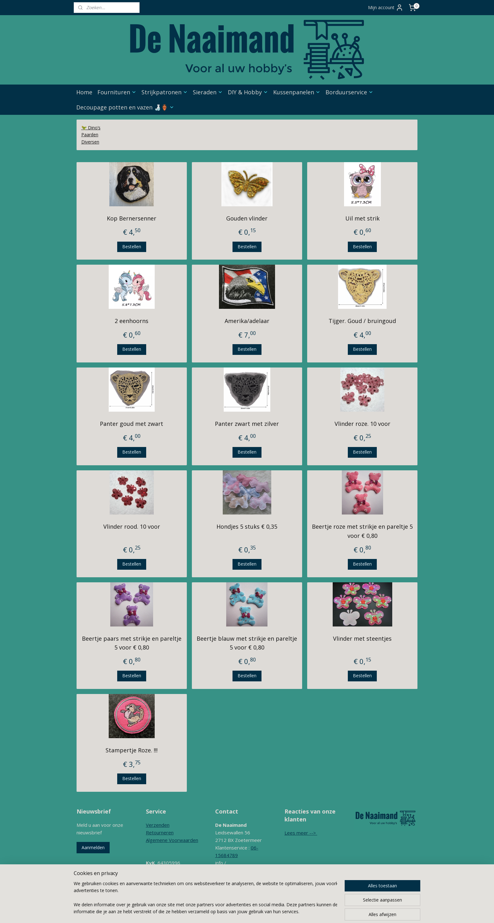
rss (259, 911)
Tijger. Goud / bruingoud (362, 321)
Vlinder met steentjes (362, 638)
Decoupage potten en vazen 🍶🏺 (125, 107)
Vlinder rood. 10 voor (131, 526)
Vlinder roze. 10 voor (362, 423)
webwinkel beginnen (283, 911)
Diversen (90, 142)
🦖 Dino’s (91, 128)
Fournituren (116, 92)
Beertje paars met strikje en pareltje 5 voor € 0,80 (131, 643)
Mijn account (385, 7)
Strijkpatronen (164, 92)
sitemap (246, 911)
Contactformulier (233, 885)
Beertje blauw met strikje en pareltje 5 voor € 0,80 (247, 643)
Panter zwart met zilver (247, 423)
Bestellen (131, 247)
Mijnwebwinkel (338, 911)
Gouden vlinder (246, 218)
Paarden (89, 135)
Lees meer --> (300, 833)
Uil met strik (362, 218)
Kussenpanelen (296, 92)
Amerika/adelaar (247, 321)
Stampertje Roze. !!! (132, 750)
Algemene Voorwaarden (172, 840)
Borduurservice (349, 92)
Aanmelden (93, 847)
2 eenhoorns (131, 321)
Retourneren (160, 832)
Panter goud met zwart (131, 423)
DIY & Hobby (248, 92)
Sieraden (208, 92)
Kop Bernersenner (131, 218)
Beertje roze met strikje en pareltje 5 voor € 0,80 (362, 531)
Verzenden (157, 825)
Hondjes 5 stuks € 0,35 (246, 526)
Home (84, 92)
